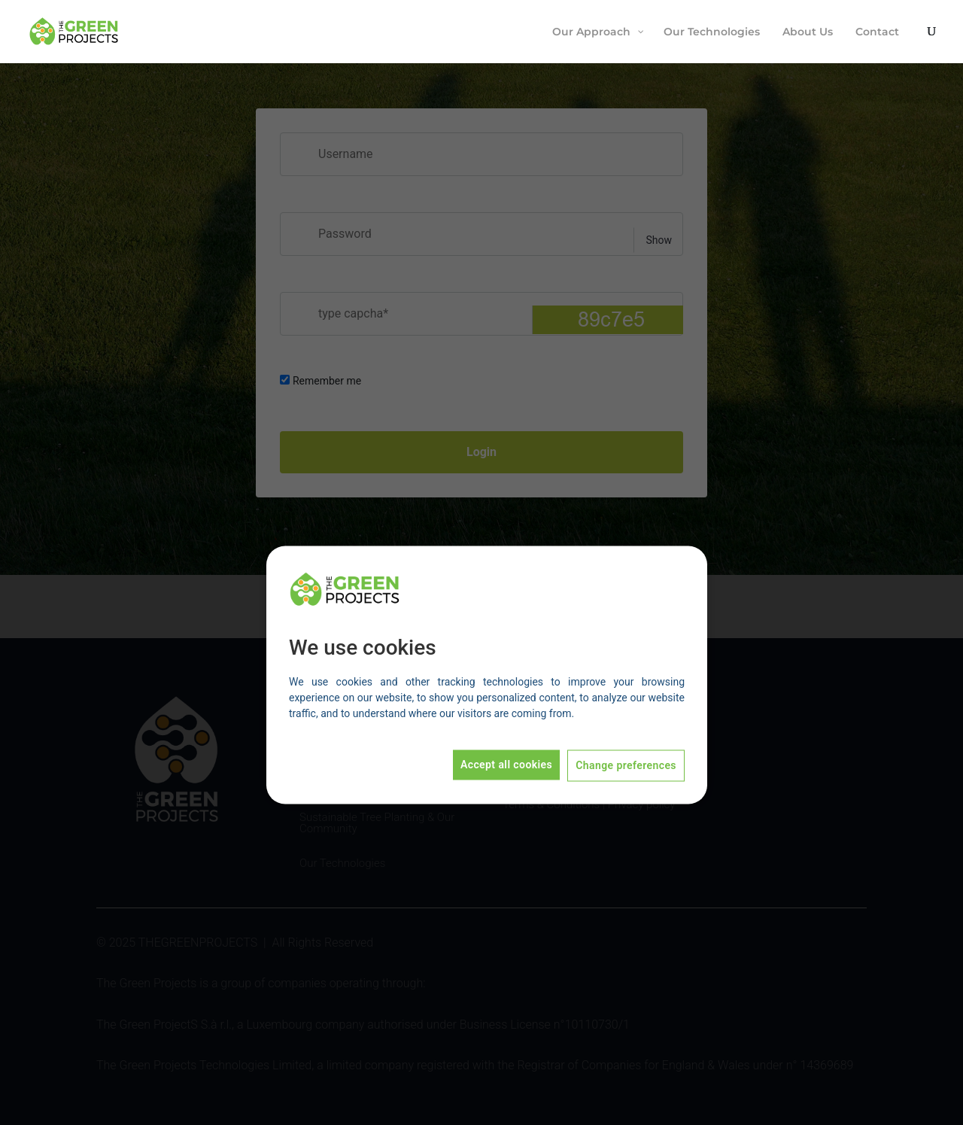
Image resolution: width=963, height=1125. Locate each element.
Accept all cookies (506, 765)
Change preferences (626, 766)
